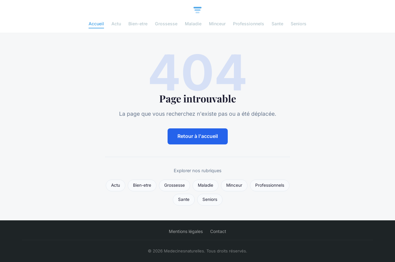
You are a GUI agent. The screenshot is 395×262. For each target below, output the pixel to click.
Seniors (298, 23)
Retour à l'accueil (197, 136)
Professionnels (248, 23)
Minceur (217, 23)
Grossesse (166, 23)
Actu (116, 23)
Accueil (96, 23)
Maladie (193, 23)
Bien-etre (138, 23)
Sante (277, 23)
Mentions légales (186, 231)
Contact (218, 231)
